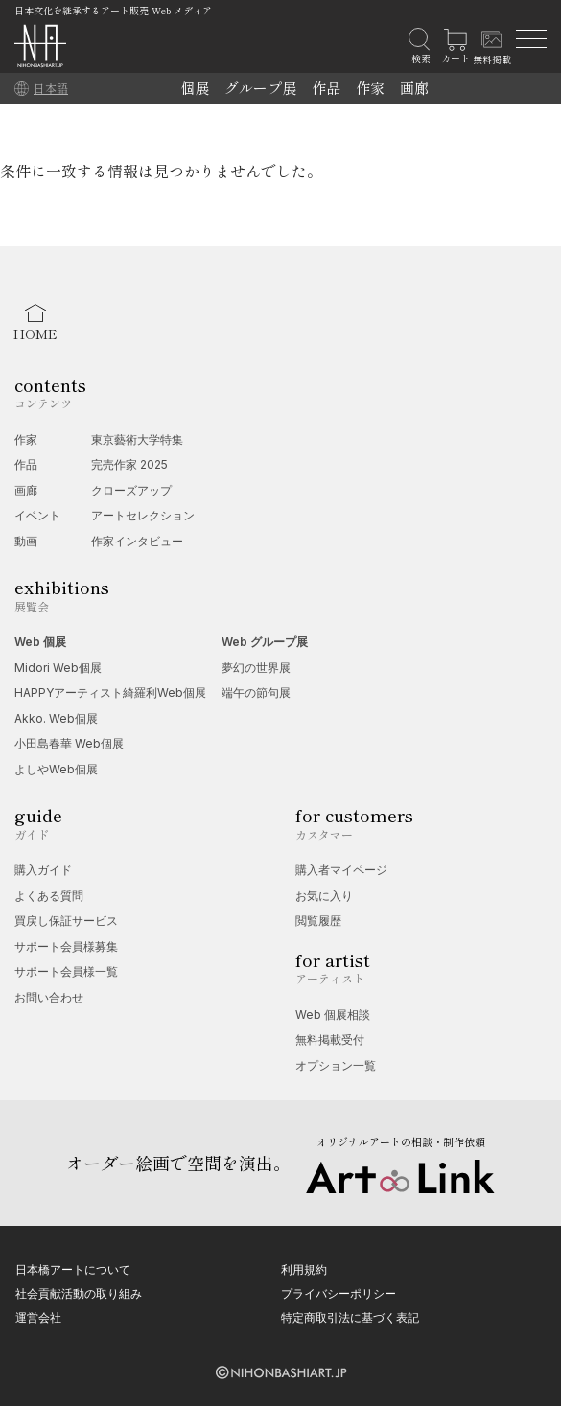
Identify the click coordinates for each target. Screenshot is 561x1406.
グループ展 (260, 88)
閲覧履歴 (318, 920)
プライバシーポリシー (338, 1293)
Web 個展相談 (332, 1014)
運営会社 (38, 1317)
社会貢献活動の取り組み (78, 1293)
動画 (25, 541)
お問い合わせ (48, 997)
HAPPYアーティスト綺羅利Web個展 (110, 692)
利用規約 (304, 1269)
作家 (370, 88)
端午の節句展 (256, 692)
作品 (326, 88)
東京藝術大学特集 (137, 439)
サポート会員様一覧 (66, 971)
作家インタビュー (137, 541)
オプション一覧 (335, 1065)
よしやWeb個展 (56, 769)
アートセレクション (143, 515)
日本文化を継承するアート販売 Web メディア (113, 10)
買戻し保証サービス (66, 920)
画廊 (414, 88)
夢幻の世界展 (256, 667)
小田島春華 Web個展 (69, 743)
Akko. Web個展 (56, 718)
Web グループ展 (265, 641)
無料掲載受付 (329, 1039)
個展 (194, 88)
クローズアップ (131, 490)
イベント (37, 515)
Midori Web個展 (58, 667)
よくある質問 (48, 895)
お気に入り (324, 895)
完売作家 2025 (129, 464)
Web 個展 (40, 641)
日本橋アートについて (72, 1269)
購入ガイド (43, 870)
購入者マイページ (341, 870)
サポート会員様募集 (66, 946)
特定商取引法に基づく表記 (350, 1317)
